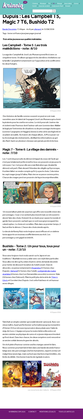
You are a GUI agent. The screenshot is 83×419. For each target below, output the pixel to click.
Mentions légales (47, 412)
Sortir (34, 6)
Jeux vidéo (68, 3)
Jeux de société (44, 6)
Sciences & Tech (57, 6)
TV (49, 3)
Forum (67, 6)
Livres (76, 3)
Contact (32, 412)
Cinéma (35, 3)
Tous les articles (66, 412)
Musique (43, 3)
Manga (59, 3)
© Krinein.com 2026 (17, 412)
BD (54, 3)
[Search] (42, 11)
